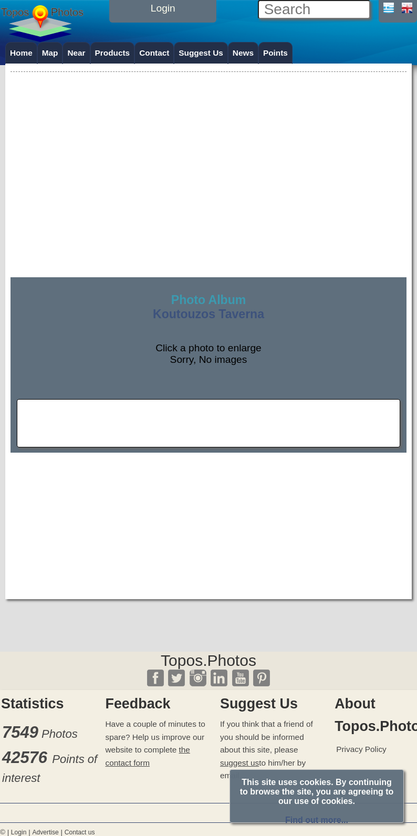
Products (112, 52)
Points (275, 52)
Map (50, 52)
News (243, 52)
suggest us (239, 762)
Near (76, 52)
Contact (154, 52)
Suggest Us (201, 52)
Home (21, 52)
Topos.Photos (208, 660)
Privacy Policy (361, 749)
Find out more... (316, 820)
